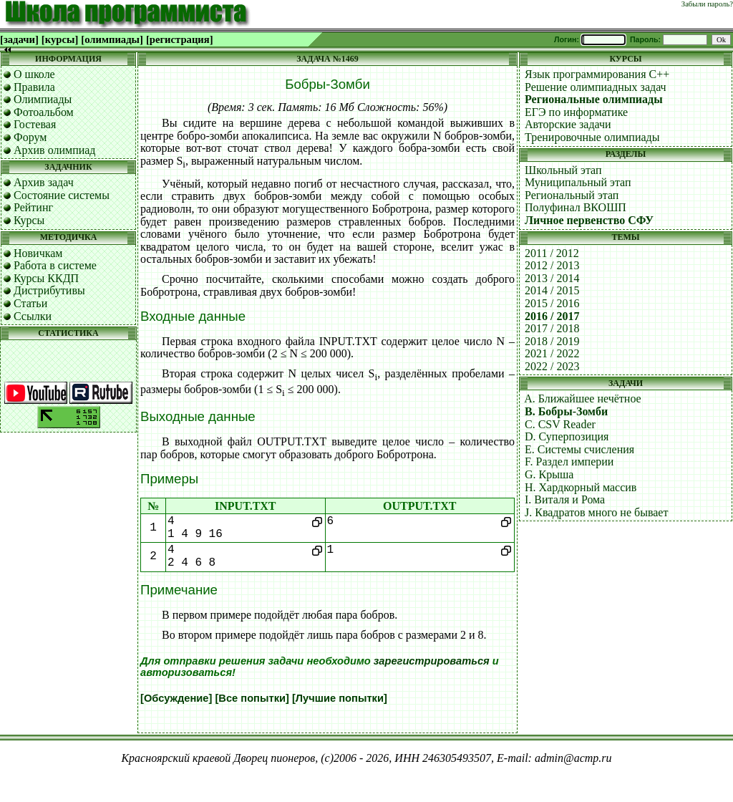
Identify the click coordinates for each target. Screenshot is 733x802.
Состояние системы (62, 195)
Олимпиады (43, 99)
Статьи (30, 303)
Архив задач (44, 182)
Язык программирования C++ (597, 74)
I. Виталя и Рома (565, 499)
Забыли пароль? (707, 4)
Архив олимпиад (55, 150)
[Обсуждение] (176, 698)
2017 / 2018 (552, 328)
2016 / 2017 (552, 316)
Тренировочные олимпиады (592, 137)
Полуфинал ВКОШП (575, 207)
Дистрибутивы (49, 290)
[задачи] (19, 39)
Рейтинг (33, 207)
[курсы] (60, 39)
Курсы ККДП (46, 278)
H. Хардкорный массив (580, 487)
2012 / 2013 (552, 265)
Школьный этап (563, 170)
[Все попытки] (251, 698)
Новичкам (38, 253)
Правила (34, 87)
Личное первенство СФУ (589, 220)
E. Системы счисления (579, 449)
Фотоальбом (44, 112)
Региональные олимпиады (594, 99)
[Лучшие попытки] (339, 698)
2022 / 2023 (552, 366)
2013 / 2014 (552, 278)
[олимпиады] (112, 39)
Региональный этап (571, 195)
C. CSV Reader (560, 424)
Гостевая (35, 124)
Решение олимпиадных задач (595, 87)
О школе (34, 74)
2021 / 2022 (552, 353)
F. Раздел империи (569, 461)
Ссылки (33, 316)
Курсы (29, 220)
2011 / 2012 (552, 253)
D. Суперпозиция (566, 436)
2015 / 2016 (552, 303)
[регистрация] (179, 39)
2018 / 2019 (552, 341)
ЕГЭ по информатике (576, 112)
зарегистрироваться (432, 661)
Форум (30, 137)
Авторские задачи (568, 124)
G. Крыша (549, 474)
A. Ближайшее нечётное (582, 398)
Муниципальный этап (578, 182)
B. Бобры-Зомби (566, 411)
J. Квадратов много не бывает (596, 512)
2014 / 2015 (552, 290)
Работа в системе (55, 265)
